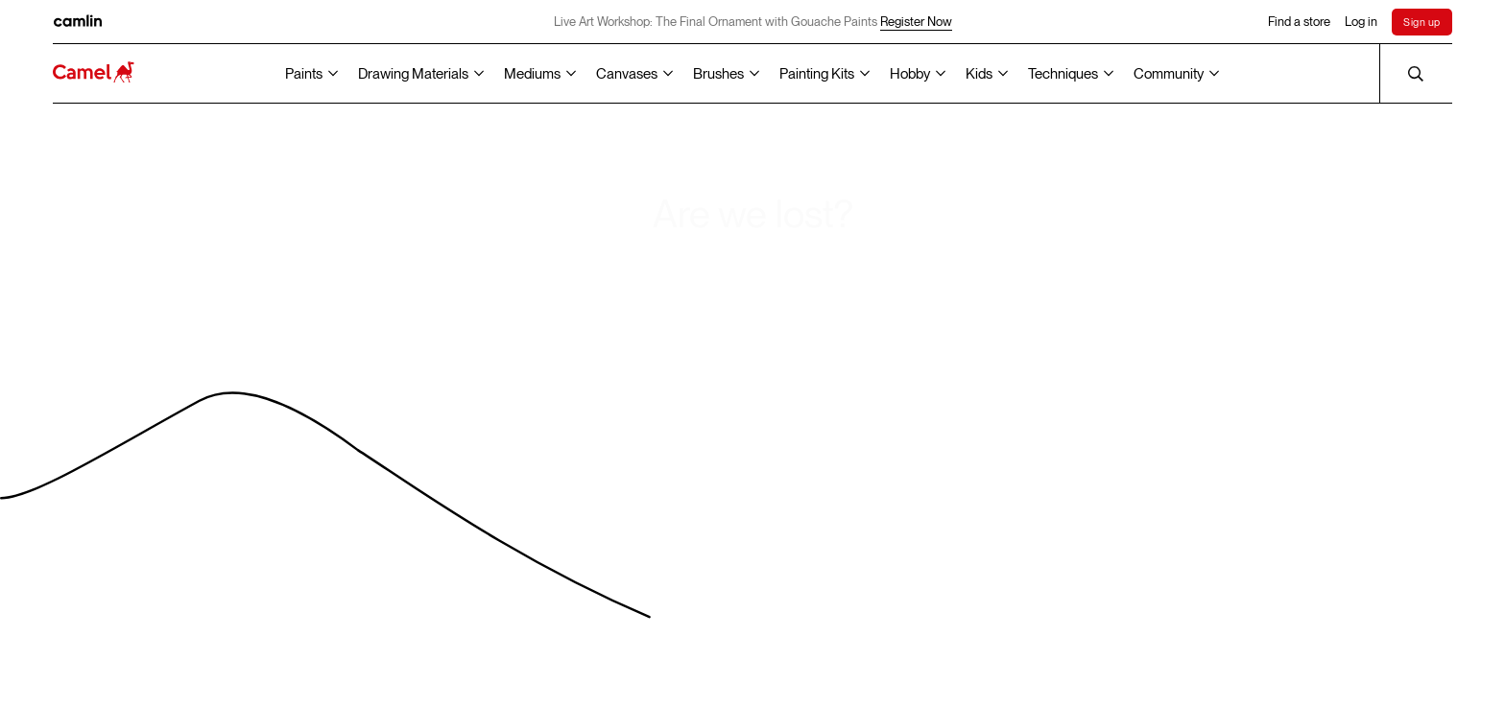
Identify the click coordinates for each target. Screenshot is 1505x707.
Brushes (718, 73)
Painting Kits (816, 73)
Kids (979, 73)
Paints (303, 73)
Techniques (1063, 73)
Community (1169, 73)
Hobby (910, 73)
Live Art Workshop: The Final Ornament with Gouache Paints (753, 22)
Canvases (626, 73)
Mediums (532, 73)
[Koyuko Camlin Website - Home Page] (93, 73)
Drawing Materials (413, 73)
